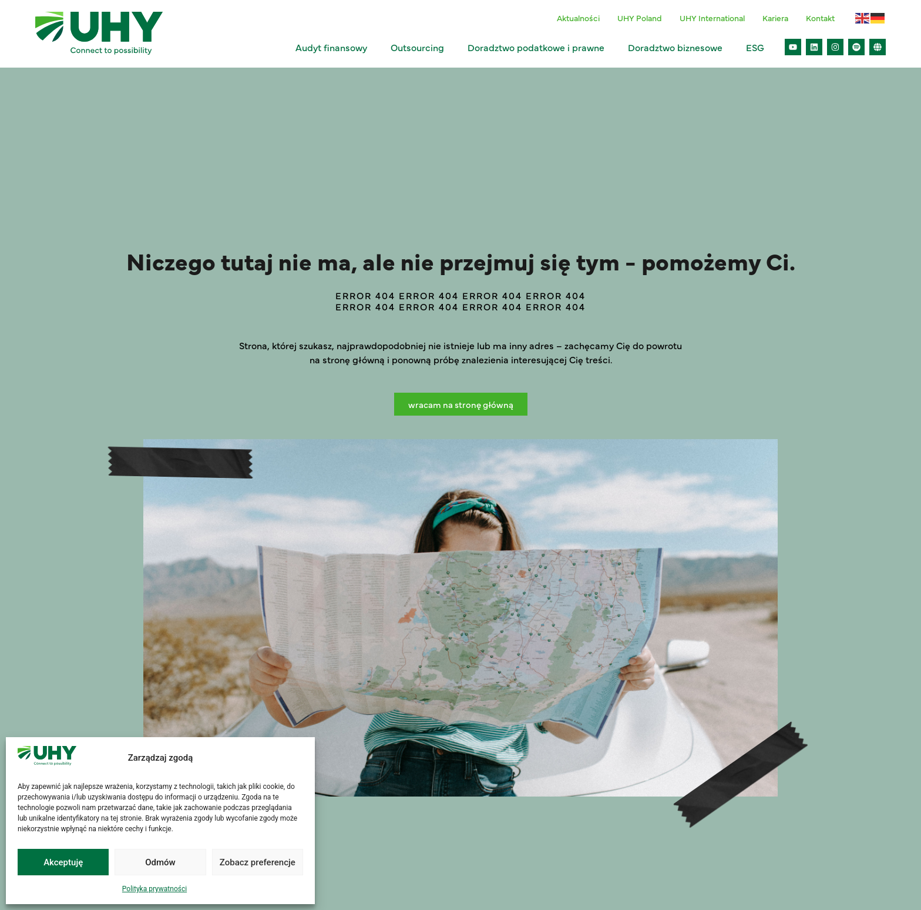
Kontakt (820, 18)
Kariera (775, 18)
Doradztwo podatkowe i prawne (539, 47)
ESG (758, 47)
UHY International (712, 18)
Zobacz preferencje (257, 862)
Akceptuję (63, 862)
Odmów (160, 862)
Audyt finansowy (334, 47)
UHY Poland (639, 18)
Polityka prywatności (154, 889)
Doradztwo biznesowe (678, 47)
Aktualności (578, 18)
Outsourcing (420, 47)
